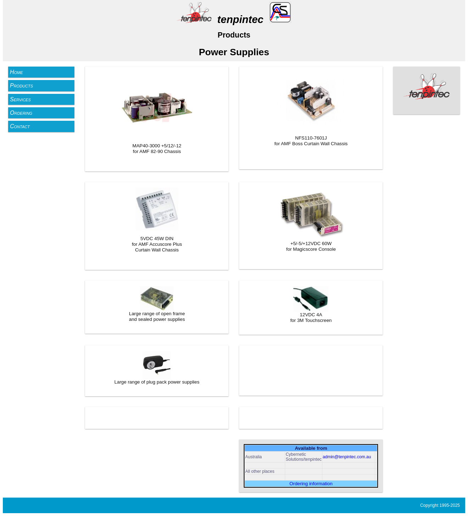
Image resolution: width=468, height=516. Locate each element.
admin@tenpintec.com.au (347, 456)
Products (21, 86)
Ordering (21, 113)
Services (20, 99)
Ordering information (311, 483)
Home (16, 72)
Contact (20, 126)
